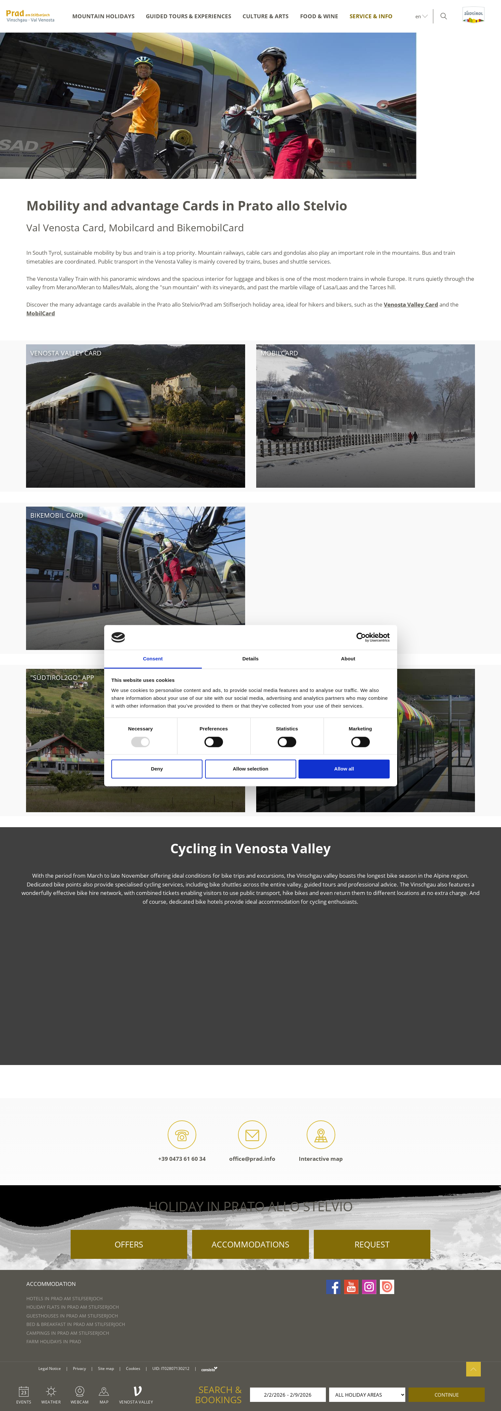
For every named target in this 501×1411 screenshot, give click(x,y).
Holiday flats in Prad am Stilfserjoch (72, 1307)
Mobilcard (279, 353)
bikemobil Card (56, 515)
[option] (250, 106)
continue (447, 1394)
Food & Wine (319, 16)
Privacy (79, 1368)
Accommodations (250, 1244)
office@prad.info (252, 1141)
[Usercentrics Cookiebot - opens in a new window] (361, 637)
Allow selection (250, 769)
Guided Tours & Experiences (188, 16)
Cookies (133, 1368)
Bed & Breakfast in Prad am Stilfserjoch (75, 1324)
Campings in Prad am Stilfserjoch (67, 1333)
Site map (106, 1368)
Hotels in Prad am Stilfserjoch (64, 1298)
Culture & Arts (265, 16)
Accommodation (51, 1284)
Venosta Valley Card (411, 304)
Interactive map (321, 1141)
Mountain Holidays (103, 16)
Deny (157, 769)
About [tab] (348, 659)
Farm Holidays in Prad (53, 1341)
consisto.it (209, 1369)
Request (372, 1244)
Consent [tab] (153, 659)
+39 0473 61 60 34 (182, 1141)
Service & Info (371, 16)
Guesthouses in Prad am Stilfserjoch (72, 1316)
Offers (129, 1244)
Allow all (344, 769)
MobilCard (40, 313)
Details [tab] (251, 659)
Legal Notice (49, 1368)
